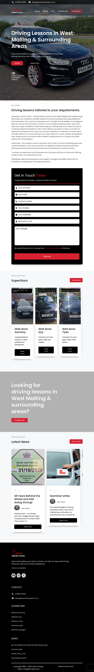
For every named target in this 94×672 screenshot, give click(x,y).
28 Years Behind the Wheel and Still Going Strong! (29, 645)
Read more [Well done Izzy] (49, 350)
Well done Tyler (17, 621)
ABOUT (37, 11)
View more (76, 441)
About (17, 63)
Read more (31, 527)
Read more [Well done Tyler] (73, 350)
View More (76, 280)
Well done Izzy (16, 617)
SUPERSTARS (63, 11)
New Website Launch (19, 658)
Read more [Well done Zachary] (25, 353)
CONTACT (76, 11)
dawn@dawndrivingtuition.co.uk (43, 2)
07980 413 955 (20, 2)
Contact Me (19, 420)
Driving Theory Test (18, 654)
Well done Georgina (18, 630)
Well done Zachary (18, 613)
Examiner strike (16, 649)
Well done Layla (17, 625)
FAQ (53, 11)
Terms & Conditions (18, 568)
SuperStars (34, 63)
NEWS (45, 11)
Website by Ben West (66, 666)
